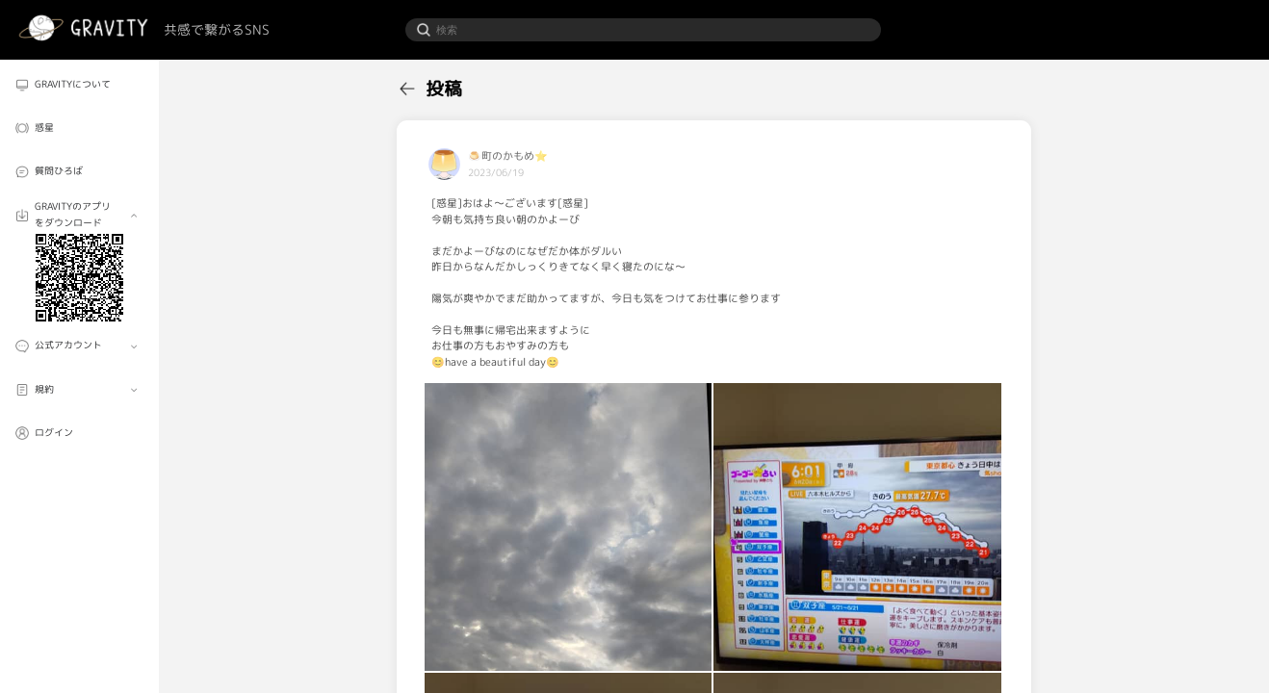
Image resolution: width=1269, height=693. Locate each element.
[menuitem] (79, 84)
